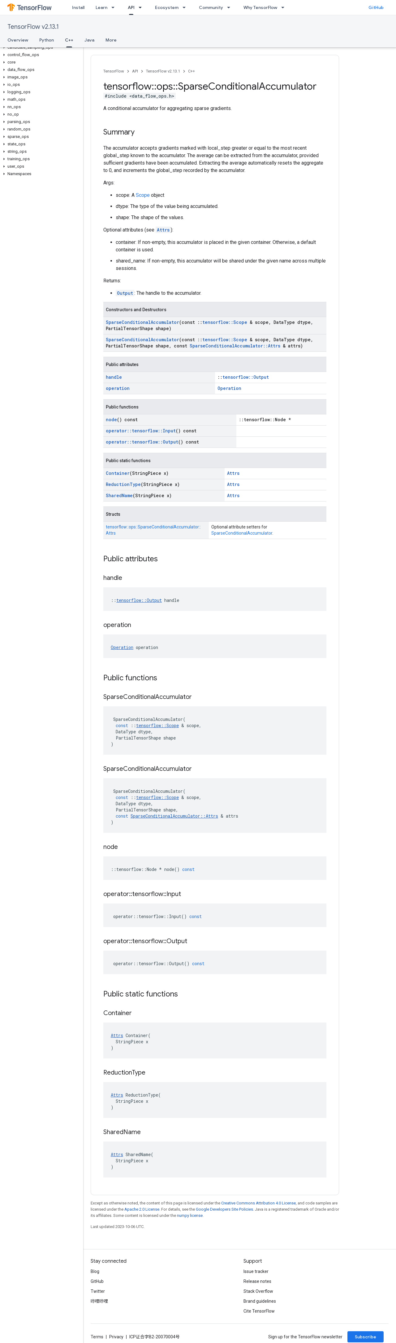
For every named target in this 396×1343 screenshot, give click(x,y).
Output (125, 293)
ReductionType (123, 484)
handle (114, 377)
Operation (229, 388)
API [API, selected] (131, 7)
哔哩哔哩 (99, 1301)
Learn (101, 7)
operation (118, 388)
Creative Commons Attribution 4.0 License (258, 1203)
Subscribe (365, 1337)
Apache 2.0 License (141, 1209)
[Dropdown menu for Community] (230, 7)
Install (78, 7)
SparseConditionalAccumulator (142, 322)
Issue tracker (256, 1271)
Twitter (98, 1291)
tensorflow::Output (245, 377)
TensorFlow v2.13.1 (33, 27)
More (111, 40)
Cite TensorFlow (259, 1311)
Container (118, 473)
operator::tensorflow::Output (142, 442)
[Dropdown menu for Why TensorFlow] (284, 7)
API (135, 71)
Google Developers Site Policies (224, 1209)
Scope (143, 195)
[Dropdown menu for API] (142, 7)
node (111, 419)
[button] (40, 47)
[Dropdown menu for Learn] (114, 7)
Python (46, 40)
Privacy (116, 1336)
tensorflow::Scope (224, 322)
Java (89, 40)
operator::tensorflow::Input (141, 431)
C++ (191, 71)
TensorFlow (113, 71)
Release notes (257, 1281)
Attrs (163, 230)
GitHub (376, 7)
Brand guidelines (259, 1301)
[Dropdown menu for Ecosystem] (186, 7)
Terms (97, 1336)
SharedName (119, 495)
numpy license (190, 1215)
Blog (95, 1271)
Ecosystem (167, 7)
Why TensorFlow (260, 7)
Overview (17, 40)
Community (211, 7)
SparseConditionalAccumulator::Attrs (235, 346)
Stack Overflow (258, 1291)
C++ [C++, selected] (69, 40)
